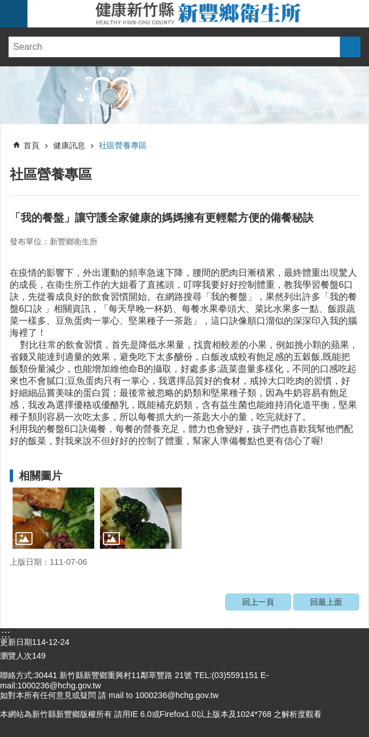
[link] (184, 95)
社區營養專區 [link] (123, 145)
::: (10, 130)
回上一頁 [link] (258, 602)
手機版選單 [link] (13, 13)
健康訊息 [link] (69, 145)
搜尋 (350, 47)
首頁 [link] (31, 145)
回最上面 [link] (326, 602)
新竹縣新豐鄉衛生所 (198, 13)
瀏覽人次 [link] (16, 655)
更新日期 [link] (16, 642)
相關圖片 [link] (40, 476)
